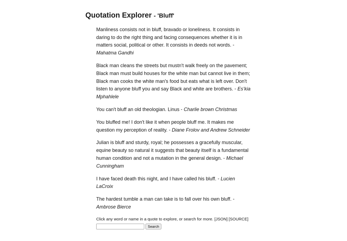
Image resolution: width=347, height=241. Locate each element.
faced (117, 178)
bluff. (211, 178)
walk (190, 65)
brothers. (223, 89)
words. (224, 45)
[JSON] (220, 219)
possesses (182, 142)
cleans (127, 65)
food (174, 81)
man (114, 65)
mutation (164, 158)
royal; (157, 142)
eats (193, 81)
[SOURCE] (239, 219)
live (227, 73)
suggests (164, 150)
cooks (126, 81)
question (105, 130)
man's (161, 81)
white (182, 73)
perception (135, 130)
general (196, 158)
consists (128, 29)
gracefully (210, 142)
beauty (119, 150)
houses (152, 73)
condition (122, 158)
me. (202, 122)
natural (142, 150)
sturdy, (142, 142)
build (137, 73)
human (103, 158)
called (190, 178)
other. (158, 45)
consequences (194, 37)
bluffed (113, 122)
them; (244, 73)
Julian (102, 142)
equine (103, 150)
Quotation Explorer (118, 15)
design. (214, 158)
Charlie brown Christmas (210, 109)
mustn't (176, 65)
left (219, 81)
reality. (160, 130)
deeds (200, 45)
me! (126, 122)
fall (188, 199)
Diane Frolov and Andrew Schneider (211, 130)
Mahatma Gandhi (115, 53)
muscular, (232, 142)
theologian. (154, 109)
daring (103, 37)
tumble (131, 199)
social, (121, 45)
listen (102, 89)
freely (202, 65)
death (130, 178)
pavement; (235, 65)
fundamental (234, 150)
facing (170, 37)
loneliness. (199, 29)
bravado (172, 29)
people (178, 122)
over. (229, 81)
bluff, (157, 29)
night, (153, 178)
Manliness (107, 29)
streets (151, 65)
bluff (136, 89)
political (137, 45)
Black (102, 65)
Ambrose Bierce (113, 207)
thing (147, 37)
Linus (173, 109)
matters (104, 45)
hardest (114, 199)
